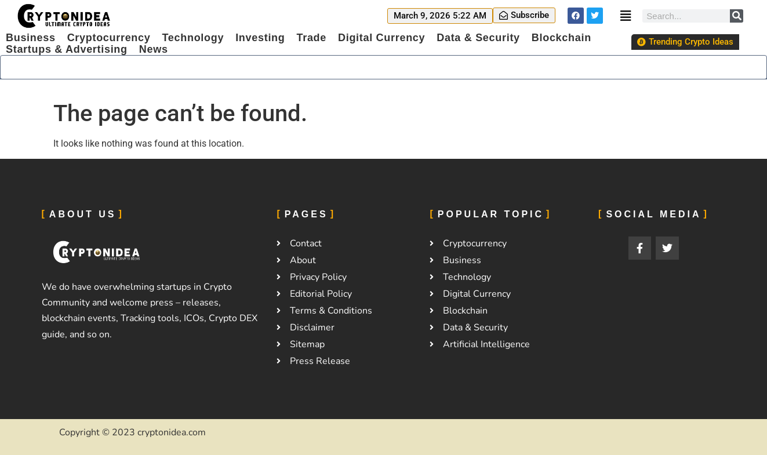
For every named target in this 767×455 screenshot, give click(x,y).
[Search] (736, 16)
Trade (311, 37)
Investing (260, 37)
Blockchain (561, 37)
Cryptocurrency (109, 37)
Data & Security (478, 37)
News (153, 49)
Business (31, 37)
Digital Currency (381, 37)
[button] (440, 16)
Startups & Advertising (67, 49)
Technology (193, 37)
